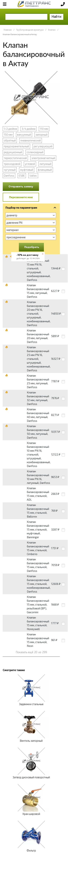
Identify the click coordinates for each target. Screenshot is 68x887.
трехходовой (12, 163)
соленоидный (35, 152)
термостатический (15, 158)
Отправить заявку (21, 186)
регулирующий (43, 146)
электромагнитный (43, 158)
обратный (10, 140)
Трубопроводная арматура (30, 30)
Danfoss (9, 175)
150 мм (8, 134)
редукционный (13, 152)
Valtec (33, 175)
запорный (42, 134)
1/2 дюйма (10, 128)
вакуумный (24, 134)
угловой (30, 163)
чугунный (10, 169)
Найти (56, 16)
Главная (8, 30)
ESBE (22, 175)
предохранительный (16, 146)
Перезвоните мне (21, 197)
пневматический (30, 140)
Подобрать (31, 247)
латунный (45, 163)
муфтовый (26, 169)
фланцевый (45, 169)
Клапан (51, 30)
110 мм (44, 128)
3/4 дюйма (28, 128)
